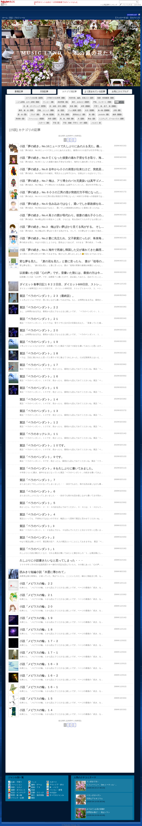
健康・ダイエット (17, 790)
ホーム (5, 18)
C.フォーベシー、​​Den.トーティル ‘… (102, 785)
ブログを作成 (127, 5)
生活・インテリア (17, 792)
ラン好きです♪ (92, 782)
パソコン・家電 (54, 790)
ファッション (15, 785)
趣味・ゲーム (35, 785)
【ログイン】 (135, 18)
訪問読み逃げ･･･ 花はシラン (98, 812)
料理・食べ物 (15, 795)
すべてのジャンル (55, 795)
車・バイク (53, 787)
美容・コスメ (15, 787)
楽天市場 (137, 5)
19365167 (132, 15)
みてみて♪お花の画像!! (96, 809)
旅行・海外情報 (36, 795)
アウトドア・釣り (55, 785)
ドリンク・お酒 (16, 798)
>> (108, 5)
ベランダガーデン (94, 795)
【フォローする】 (122, 18)
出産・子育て (15, 782)
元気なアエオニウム (95, 798)
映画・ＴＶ (34, 787)
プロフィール (19, 18)
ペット (32, 782)
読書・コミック (36, 792)
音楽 (31, 790)
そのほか (52, 792)
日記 (11, 18)
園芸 (5, 4)
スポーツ (52, 782)
